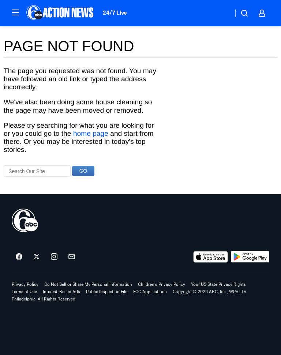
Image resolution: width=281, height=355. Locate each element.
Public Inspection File (106, 291)
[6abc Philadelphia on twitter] (36, 257)
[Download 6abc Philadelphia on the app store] (210, 257)
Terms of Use (24, 291)
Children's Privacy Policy (161, 284)
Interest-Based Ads (61, 291)
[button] (15, 12)
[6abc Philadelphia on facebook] (19, 257)
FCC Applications (150, 291)
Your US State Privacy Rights (218, 284)
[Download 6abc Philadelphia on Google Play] (250, 257)
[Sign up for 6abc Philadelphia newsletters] (71, 257)
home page (90, 133)
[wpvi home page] (25, 220)
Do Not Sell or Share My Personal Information (88, 284)
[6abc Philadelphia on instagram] (54, 257)
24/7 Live (114, 12)
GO (83, 171)
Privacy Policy (25, 284)
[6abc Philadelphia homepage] (60, 13)
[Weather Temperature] (222, 13)
